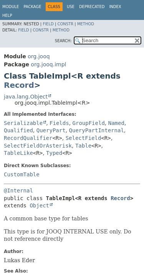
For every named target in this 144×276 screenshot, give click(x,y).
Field (48, 24)
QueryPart (51, 130)
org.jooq (39, 56)
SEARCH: (63, 41)
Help (7, 15)
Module (10, 7)
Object (39, 205)
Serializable (23, 123)
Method (85, 24)
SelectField (83, 138)
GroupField (89, 123)
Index (115, 7)
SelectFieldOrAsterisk (38, 146)
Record (19, 85)
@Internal (18, 190)
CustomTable (22, 174)
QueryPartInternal (96, 130)
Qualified (18, 130)
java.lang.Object (26, 97)
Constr (65, 24)
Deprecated (92, 7)
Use (70, 7)
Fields (59, 123)
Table (83, 146)
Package (32, 7)
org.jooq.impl (48, 64)
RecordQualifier (28, 138)
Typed (54, 153)
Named (116, 123)
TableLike (18, 153)
